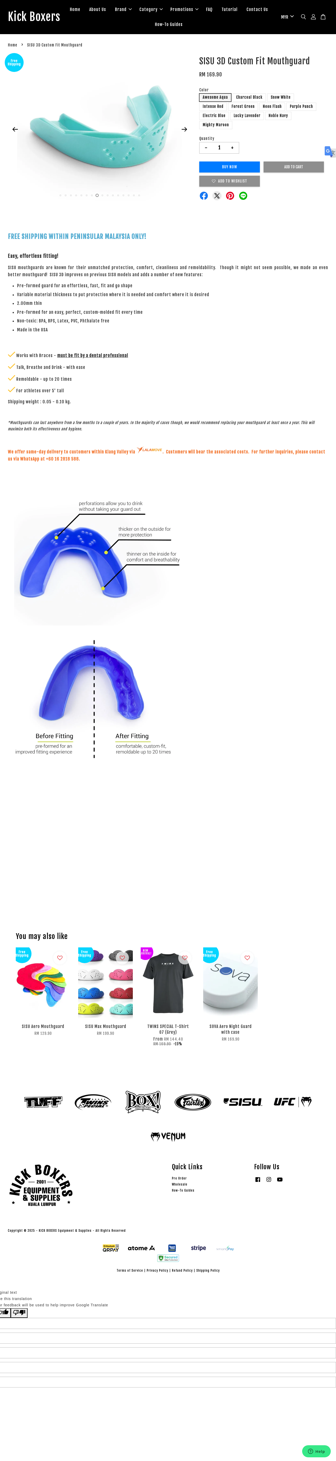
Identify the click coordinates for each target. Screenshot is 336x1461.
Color (204, 91)
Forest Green (243, 108)
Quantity (206, 139)
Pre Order (179, 1179)
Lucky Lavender (247, 117)
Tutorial (247, 10)
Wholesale (179, 1186)
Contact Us (153, 25)
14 (128, 196)
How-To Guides (187, 25)
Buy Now (229, 168)
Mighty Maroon (216, 126)
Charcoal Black (249, 98)
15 (133, 196)
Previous (15, 130)
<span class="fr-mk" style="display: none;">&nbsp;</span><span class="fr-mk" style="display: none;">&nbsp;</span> (168, 845)
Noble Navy (278, 117)
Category (169, 10)
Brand (141, 10)
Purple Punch (301, 108)
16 (139, 196)
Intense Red (213, 108)
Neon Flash (272, 108)
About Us (115, 10)
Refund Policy (182, 1272)
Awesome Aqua (215, 98)
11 (112, 196)
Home (93, 10)
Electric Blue (214, 117)
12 (118, 196)
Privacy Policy (157, 1272)
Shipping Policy (208, 1272)
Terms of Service (130, 1272)
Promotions (202, 10)
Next (184, 130)
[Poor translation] (19, 1314)
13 (123, 196)
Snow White (281, 98)
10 (107, 196)
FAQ (227, 10)
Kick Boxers (37, 17)
